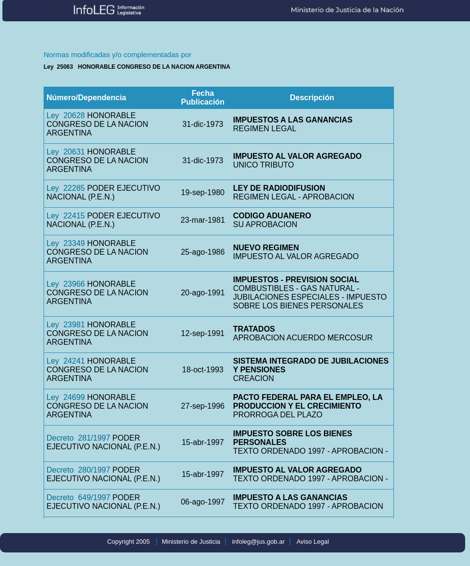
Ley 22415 (66, 216)
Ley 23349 (66, 243)
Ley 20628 (66, 115)
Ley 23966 (66, 284)
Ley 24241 (66, 361)
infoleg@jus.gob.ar (258, 541)
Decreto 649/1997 (78, 497)
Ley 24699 (66, 397)
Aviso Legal (313, 541)
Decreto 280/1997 (78, 470)
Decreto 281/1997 (78, 438)
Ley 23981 (66, 325)
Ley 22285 (66, 188)
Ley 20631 (66, 152)
